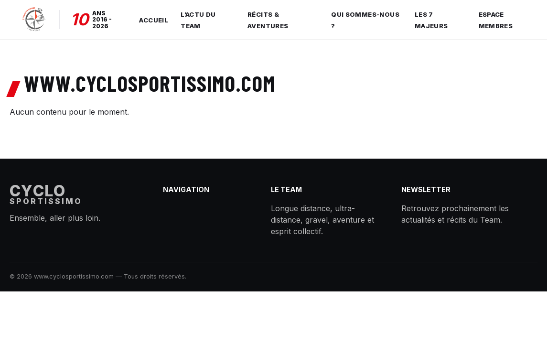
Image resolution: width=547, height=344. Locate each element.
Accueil (153, 20)
